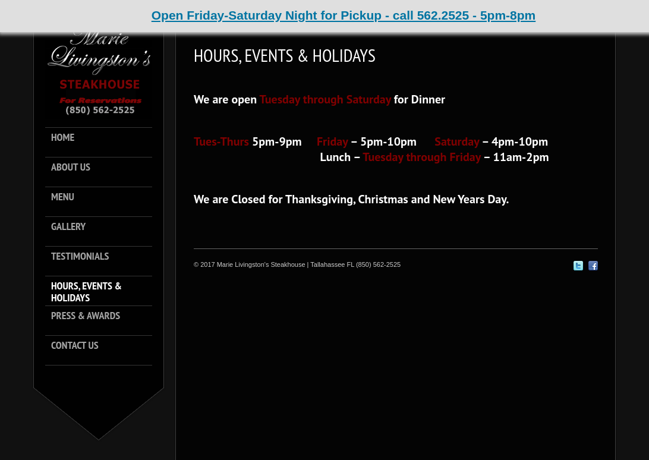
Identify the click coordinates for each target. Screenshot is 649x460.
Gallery (68, 226)
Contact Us (75, 345)
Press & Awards (85, 316)
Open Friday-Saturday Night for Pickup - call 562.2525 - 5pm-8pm (344, 15)
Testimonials (80, 256)
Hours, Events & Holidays (86, 292)
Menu (62, 197)
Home (62, 137)
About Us (70, 167)
